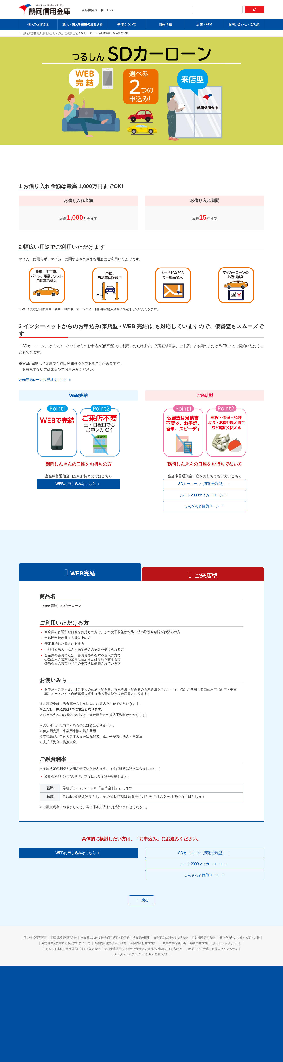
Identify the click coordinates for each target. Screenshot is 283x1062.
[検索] (254, 9)
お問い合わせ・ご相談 (210, 984)
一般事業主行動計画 (233, 957)
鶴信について (138, 984)
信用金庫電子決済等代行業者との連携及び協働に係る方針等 (205, 963)
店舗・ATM (181, 984)
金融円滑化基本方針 (199, 957)
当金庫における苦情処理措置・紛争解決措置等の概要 (137, 952)
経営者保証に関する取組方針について (112, 957)
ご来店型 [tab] (205, 576)
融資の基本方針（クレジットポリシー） (64, 963)
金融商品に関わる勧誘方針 (199, 952)
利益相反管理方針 (236, 952)
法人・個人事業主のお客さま (104, 984)
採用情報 (160, 984)
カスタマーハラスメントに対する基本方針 (172, 968)
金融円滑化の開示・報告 (162, 957)
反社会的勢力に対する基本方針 (57, 957)
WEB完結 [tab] (82, 574)
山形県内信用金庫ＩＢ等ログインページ (109, 968)
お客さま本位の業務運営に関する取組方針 (127, 963)
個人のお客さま (68, 984)
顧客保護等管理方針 (80, 952)
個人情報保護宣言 (46, 952)
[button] (47, 380)
